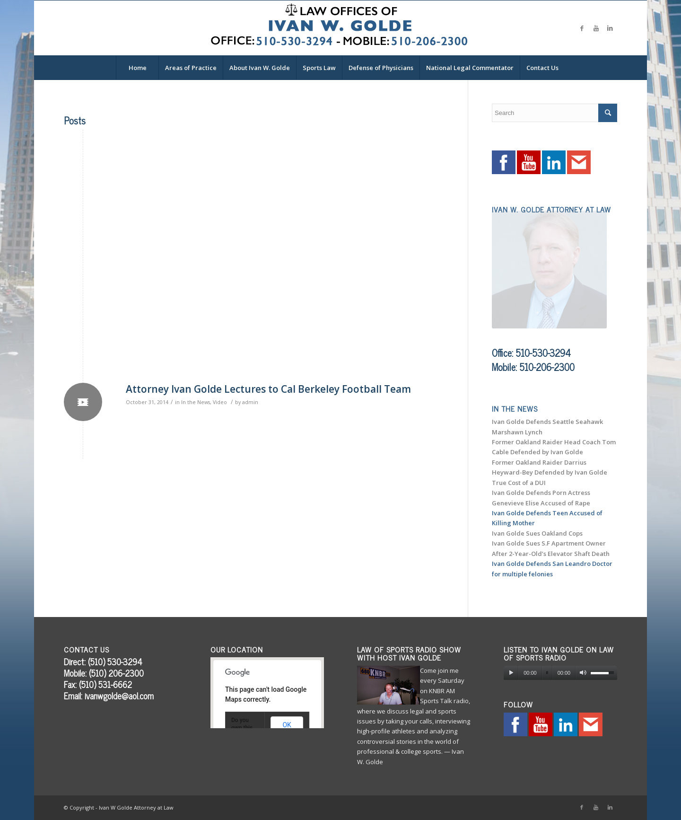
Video (220, 402)
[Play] (511, 673)
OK (286, 725)
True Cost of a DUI (519, 482)
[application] (560, 673)
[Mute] (582, 673)
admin (250, 402)
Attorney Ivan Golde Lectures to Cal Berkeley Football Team (268, 389)
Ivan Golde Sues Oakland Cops (537, 533)
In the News (195, 402)
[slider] (547, 673)
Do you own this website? (242, 728)
